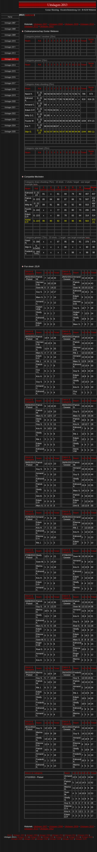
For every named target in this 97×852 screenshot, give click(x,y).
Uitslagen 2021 (29, 839)
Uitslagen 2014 (22, 837)
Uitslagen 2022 (42, 839)
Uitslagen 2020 (16, 839)
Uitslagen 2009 (71, 24)
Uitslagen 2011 (31, 26)
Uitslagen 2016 (48, 837)
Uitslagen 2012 (47, 26)
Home (9, 835)
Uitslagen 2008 (56, 24)
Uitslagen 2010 (87, 24)
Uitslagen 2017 (61, 837)
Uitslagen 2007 (40, 24)
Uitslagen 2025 (81, 839)
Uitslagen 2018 (74, 837)
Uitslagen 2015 (35, 837)
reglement (29, 15)
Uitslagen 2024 (68, 839)
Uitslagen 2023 (55, 839)
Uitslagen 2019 (86, 837)
